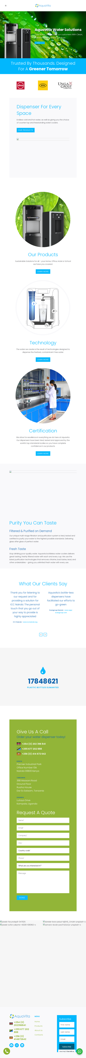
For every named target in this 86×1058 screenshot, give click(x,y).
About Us (38, 1030)
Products (38, 1026)
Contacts (39, 1035)
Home (37, 1021)
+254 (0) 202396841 (20, 1024)
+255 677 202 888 (21, 1031)
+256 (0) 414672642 (20, 1038)
